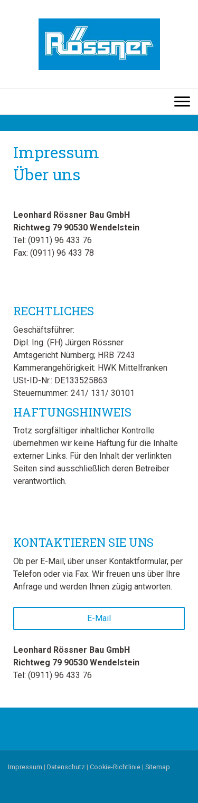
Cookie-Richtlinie (115, 767)
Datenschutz (66, 767)
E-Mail (99, 618)
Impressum (25, 767)
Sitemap (157, 767)
